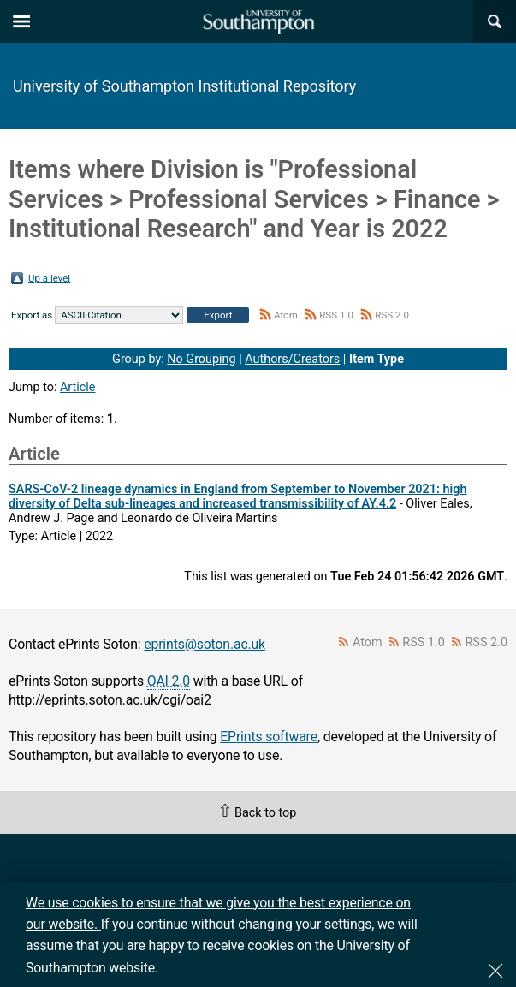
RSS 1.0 (336, 315)
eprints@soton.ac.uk (204, 644)
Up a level (49, 278)
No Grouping (201, 359)
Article (78, 387)
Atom (286, 315)
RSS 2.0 (392, 315)
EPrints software (268, 736)
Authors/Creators (292, 359)
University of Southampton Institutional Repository (184, 86)
